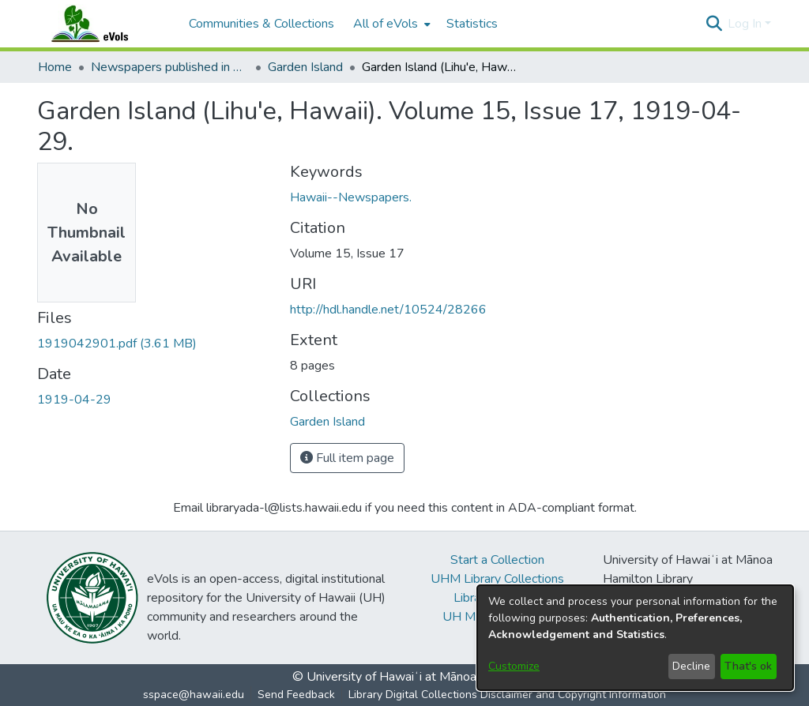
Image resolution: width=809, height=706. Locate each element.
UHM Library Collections (497, 579)
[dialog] (635, 637)
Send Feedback (296, 694)
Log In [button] (746, 23)
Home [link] (55, 67)
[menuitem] (390, 23)
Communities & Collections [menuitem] (261, 23)
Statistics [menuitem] (472, 23)
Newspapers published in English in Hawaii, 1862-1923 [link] (170, 67)
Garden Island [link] (305, 67)
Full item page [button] (347, 458)
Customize (514, 666)
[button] (714, 23)
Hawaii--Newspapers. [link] (351, 197)
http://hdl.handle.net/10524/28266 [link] (388, 309)
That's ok (748, 666)
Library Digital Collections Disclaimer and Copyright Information (507, 694)
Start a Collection (497, 560)
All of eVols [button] (385, 23)
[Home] (105, 23)
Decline (691, 666)
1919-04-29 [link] (74, 399)
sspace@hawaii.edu (193, 694)
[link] (117, 343)
